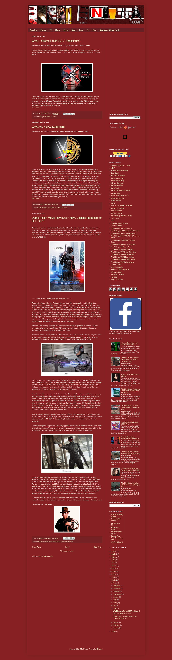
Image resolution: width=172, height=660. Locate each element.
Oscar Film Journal (117, 208)
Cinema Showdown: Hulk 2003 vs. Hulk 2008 (129, 344)
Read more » (36, 108)
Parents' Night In (116, 213)
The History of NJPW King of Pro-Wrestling (125, 231)
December (117, 585)
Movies (43, 30)
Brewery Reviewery (117, 180)
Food (81, 30)
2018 (113, 574)
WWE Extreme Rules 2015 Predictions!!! (56, 40)
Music (57, 30)
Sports (65, 30)
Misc (94, 30)
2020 (113, 568)
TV (51, 30)
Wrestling (33, 30)
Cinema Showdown (117, 183)
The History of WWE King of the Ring (123, 252)
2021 (113, 566)
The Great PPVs (116, 226)
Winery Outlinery (116, 272)
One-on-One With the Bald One (121, 206)
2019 (113, 571)
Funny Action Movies (115, 528)
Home (67, 547)
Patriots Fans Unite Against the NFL (117, 538)
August (115, 597)
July (115, 600)
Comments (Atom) (47, 556)
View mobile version (66, 551)
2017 (113, 577)
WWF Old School (117, 542)
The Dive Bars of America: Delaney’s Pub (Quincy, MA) (130, 452)
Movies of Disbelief (117, 198)
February (116, 625)
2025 (113, 554)
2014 (113, 632)
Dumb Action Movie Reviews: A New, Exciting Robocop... (125, 617)
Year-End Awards (117, 280)
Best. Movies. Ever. (117, 178)
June (115, 603)
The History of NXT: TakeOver (121, 247)
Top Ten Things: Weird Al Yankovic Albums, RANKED (130, 469)
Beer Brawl (115, 173)
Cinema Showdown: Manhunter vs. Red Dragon (130, 438)
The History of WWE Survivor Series (123, 259)
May (115, 605)
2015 (113, 583)
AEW (113, 168)
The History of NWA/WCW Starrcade (123, 244)
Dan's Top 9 (115, 188)
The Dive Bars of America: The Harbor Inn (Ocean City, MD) (130, 407)
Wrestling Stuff (41, 117)
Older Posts (97, 547)
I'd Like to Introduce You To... (120, 196)
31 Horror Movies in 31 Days (120, 165)
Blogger (99, 649)
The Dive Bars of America (119, 223)
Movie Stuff (69, 541)
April (115, 608)
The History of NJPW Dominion (121, 228)
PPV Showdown (116, 211)
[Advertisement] (124, 73)
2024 (113, 557)
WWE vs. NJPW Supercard (48, 126)
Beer (74, 30)
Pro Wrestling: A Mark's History (121, 216)
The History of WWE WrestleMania (122, 262)
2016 (113, 580)
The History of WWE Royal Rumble (122, 254)
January (116, 628)
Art (88, 30)
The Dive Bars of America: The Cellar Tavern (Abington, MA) (130, 485)
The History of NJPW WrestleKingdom (123, 233)
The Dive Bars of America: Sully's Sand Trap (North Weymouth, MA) (129, 359)
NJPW (39, 207)
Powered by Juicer (116, 127)
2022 (113, 563)
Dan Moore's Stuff (42, 541)
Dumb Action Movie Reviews (57, 541)
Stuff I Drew (115, 218)
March (115, 622)
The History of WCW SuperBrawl (122, 249)
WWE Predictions (52, 117)
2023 (113, 560)
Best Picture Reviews (118, 175)
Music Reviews (116, 201)
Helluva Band (115, 193)
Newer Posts (36, 547)
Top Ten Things (116, 264)
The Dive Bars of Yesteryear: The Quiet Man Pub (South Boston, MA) (130, 391)
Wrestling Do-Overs (117, 275)
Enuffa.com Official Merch (109, 30)
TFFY (113, 221)
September (117, 594)
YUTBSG (114, 277)
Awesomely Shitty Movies (119, 170)
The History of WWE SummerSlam (122, 257)
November (117, 588)
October (116, 591)
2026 (113, 551)
